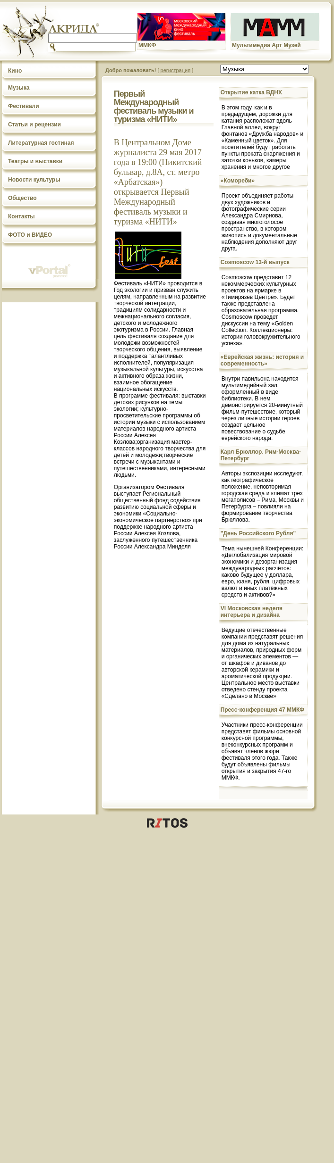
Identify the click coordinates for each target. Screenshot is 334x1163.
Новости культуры (34, 179)
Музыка (18, 87)
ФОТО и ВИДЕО (30, 235)
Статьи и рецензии (34, 124)
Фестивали (23, 106)
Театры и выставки (35, 161)
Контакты (21, 216)
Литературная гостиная (41, 143)
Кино (15, 70)
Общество (22, 198)
